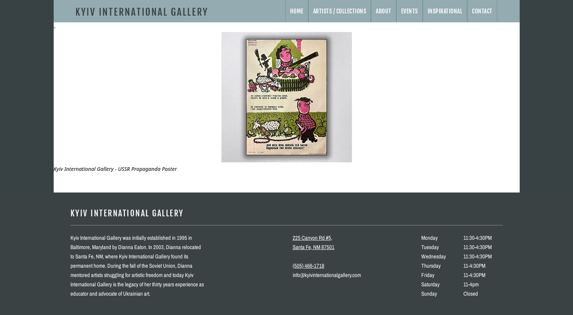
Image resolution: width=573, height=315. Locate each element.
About (383, 11)
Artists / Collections (339, 11)
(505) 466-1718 (308, 266)
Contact (482, 11)
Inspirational (445, 11)
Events (409, 11)
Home (296, 11)
